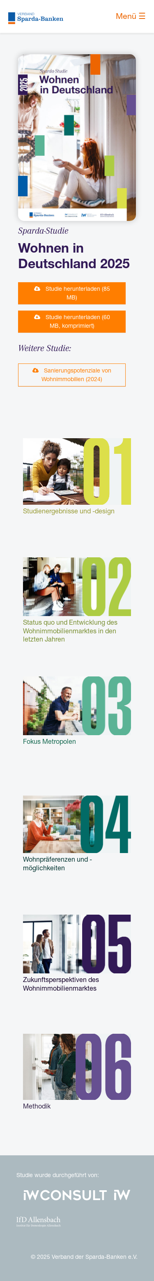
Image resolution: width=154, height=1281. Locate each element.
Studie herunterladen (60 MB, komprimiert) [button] (72, 321)
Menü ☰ (131, 16)
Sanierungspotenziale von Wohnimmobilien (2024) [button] (71, 375)
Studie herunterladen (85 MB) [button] (72, 293)
